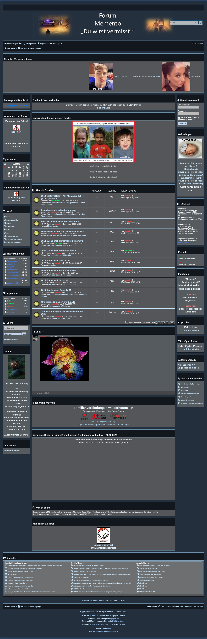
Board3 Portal (97, 601)
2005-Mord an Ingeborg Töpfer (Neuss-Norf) (63, 231)
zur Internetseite (191, 330)
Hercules (55, 201)
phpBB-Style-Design (117, 621)
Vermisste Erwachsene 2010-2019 (61, 245)
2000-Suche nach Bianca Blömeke (58, 270)
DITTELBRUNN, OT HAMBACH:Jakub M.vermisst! (151, 76)
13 (26, 309)
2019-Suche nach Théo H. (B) (56, 260)
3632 (25, 300)
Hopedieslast (12, 310)
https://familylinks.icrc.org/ (104, 421)
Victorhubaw (12, 261)
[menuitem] (22, 44)
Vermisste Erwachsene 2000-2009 (61, 275)
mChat (37, 331)
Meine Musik (52, 226)
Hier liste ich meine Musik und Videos (60, 221)
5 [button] (166, 323)
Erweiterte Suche (11, 339)
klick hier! (16, 132)
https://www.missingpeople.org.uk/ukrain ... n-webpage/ (103, 424)
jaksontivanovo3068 (15, 278)
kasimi (108, 628)
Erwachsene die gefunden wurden (58, 210)
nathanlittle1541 (13, 283)
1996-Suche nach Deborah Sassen (58, 250)
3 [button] (161, 323)
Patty (9, 301)
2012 (25, 303)
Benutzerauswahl (188, 100)
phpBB (94, 616)
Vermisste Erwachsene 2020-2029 (61, 285)
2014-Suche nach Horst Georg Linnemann (62, 241)
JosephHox (11, 264)
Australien (51, 265)
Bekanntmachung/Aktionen (58, 306)
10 (26, 312)
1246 (25, 306)
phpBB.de (115, 619)
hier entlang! (103, 108)
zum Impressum (12, 450)
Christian (10, 312)
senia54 (128, 196)
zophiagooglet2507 (14, 275)
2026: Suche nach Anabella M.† (57, 290)
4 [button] (164, 323)
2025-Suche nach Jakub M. (54, 280)
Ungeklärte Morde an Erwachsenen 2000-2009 (66, 235)
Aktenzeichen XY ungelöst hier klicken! (189, 366)
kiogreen (10, 267)
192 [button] (172, 323)
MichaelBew (11, 270)
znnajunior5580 (13, 273)
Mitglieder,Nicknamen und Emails (58, 302)
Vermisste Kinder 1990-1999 (59, 255)
